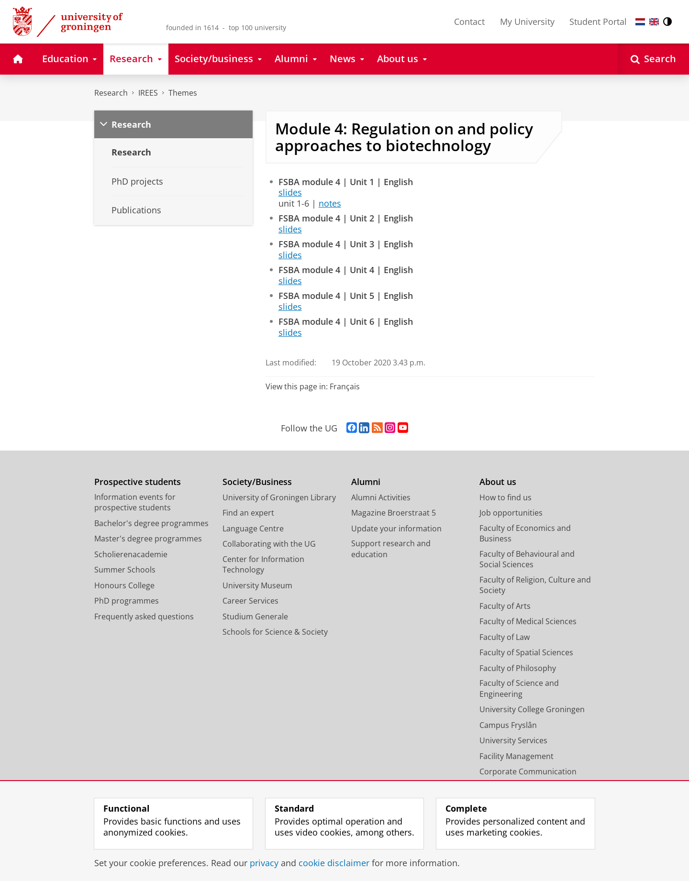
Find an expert (248, 512)
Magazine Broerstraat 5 (393, 512)
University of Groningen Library (279, 497)
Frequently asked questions (144, 616)
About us (497, 481)
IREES (148, 93)
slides (290, 192)
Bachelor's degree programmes (151, 523)
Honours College (124, 585)
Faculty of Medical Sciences (528, 621)
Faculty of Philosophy (517, 668)
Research (111, 93)
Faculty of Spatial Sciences (526, 652)
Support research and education (391, 549)
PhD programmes (126, 600)
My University (527, 21)
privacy (264, 863)
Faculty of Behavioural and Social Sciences (527, 559)
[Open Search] (653, 59)
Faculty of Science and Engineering (519, 688)
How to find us (505, 497)
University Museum (257, 585)
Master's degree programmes (148, 538)
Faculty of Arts (505, 606)
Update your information (396, 528)
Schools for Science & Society (275, 632)
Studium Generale (255, 616)
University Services (513, 740)
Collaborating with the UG (269, 544)
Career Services (250, 600)
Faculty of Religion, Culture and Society (535, 585)
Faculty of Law (504, 637)
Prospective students (137, 481)
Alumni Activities (381, 497)
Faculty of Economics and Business (525, 533)
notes (330, 203)
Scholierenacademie (130, 554)
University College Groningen (532, 709)
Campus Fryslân (508, 725)
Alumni (365, 481)
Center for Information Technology (263, 564)
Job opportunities (511, 512)
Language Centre (253, 528)
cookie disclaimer (334, 863)
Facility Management (516, 756)
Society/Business (257, 481)
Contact (469, 21)
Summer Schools (125, 569)
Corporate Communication (528, 771)
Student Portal (598, 21)
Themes (182, 93)
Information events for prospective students (135, 502)
